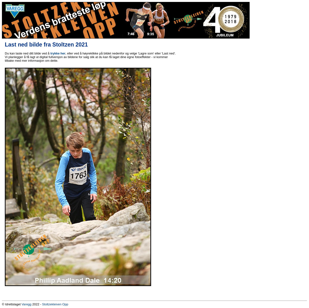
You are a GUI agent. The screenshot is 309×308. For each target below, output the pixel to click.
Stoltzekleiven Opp (55, 304)
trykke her (57, 53)
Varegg (26, 304)
